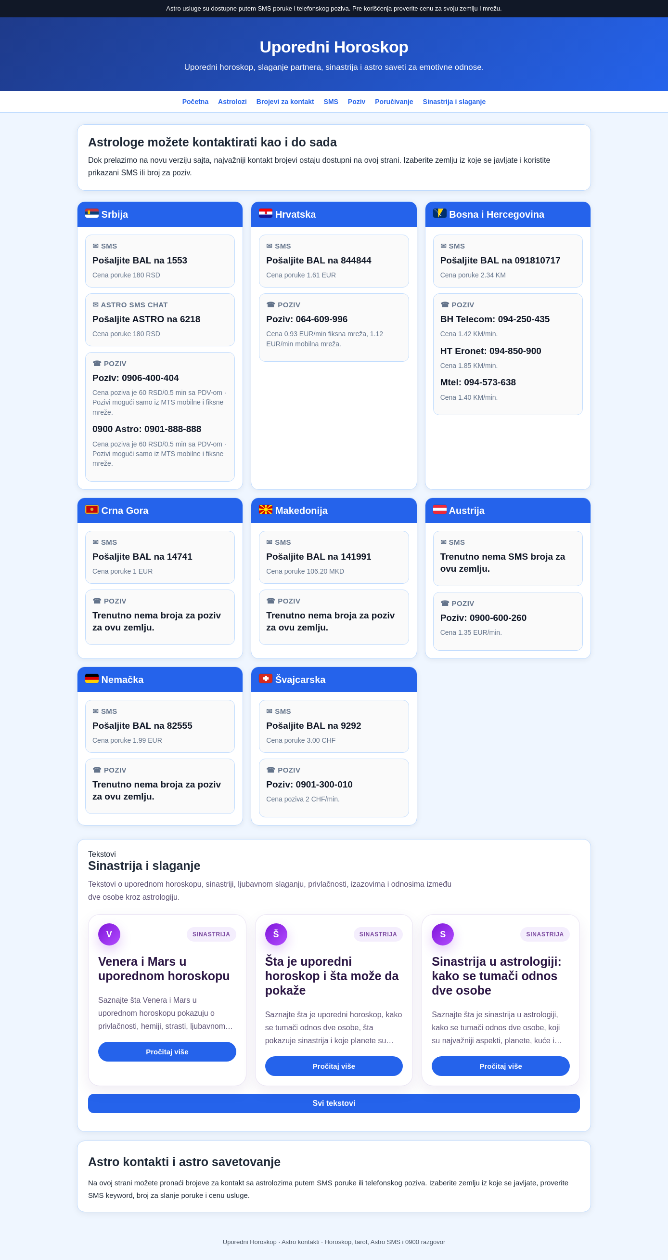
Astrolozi (232, 101)
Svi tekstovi (334, 1103)
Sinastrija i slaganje (454, 101)
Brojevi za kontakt (285, 101)
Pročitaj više (167, 1052)
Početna (195, 101)
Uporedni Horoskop (334, 47)
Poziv (357, 101)
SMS (331, 101)
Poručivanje (394, 101)
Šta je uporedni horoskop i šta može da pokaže (332, 976)
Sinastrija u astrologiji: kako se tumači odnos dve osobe (497, 976)
